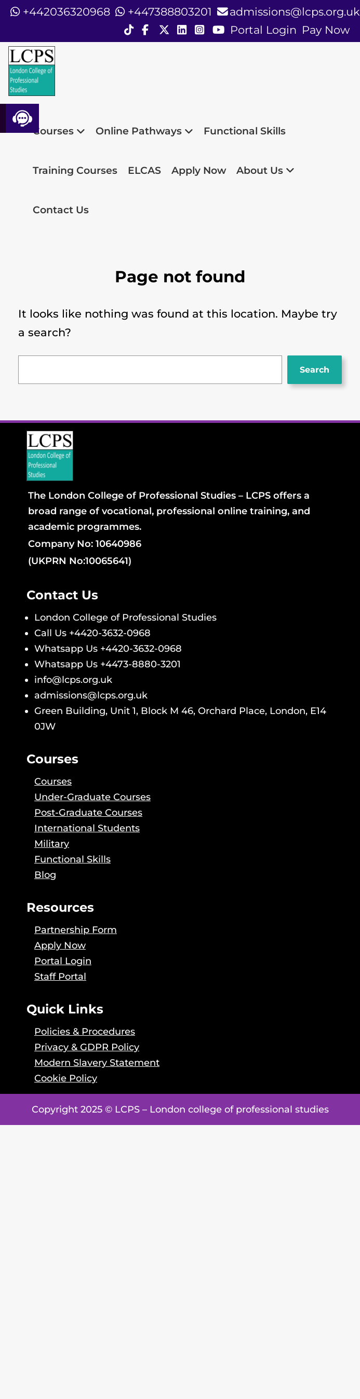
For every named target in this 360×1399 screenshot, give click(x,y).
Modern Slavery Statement (96, 1062)
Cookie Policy (65, 1078)
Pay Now (326, 29)
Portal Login (263, 29)
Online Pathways (144, 131)
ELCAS (144, 170)
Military (51, 843)
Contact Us (61, 209)
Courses (59, 131)
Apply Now (198, 170)
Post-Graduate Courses (88, 812)
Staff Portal (60, 976)
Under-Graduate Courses (92, 796)
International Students (87, 827)
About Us (265, 170)
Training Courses (75, 170)
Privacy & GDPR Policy (86, 1046)
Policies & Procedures (84, 1031)
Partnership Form (75, 929)
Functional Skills (245, 131)
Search (314, 370)
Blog (45, 874)
